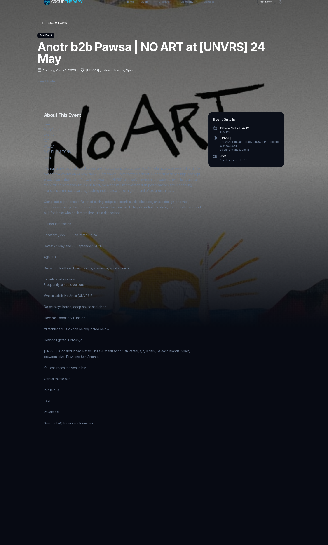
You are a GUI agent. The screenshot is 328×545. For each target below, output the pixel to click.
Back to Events (54, 23)
